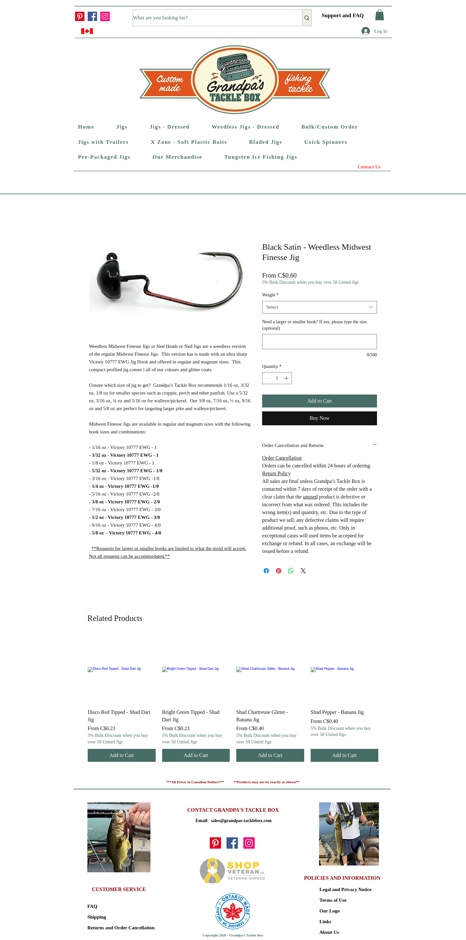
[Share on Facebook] (266, 571)
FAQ (92, 906)
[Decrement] (267, 378)
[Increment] (287, 378)
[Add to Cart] (122, 755)
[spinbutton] (277, 378)
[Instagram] (105, 16)
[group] (233, 699)
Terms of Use (333, 900)
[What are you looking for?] (210, 18)
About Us (329, 932)
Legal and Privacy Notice (342, 889)
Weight (270, 294)
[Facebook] (92, 16)
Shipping (96, 917)
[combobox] (319, 307)
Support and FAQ (343, 15)
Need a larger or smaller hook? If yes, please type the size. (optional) (315, 325)
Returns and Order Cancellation (110, 927)
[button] (379, 14)
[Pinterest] (79, 16)
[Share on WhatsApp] (291, 571)
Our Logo (329, 910)
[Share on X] (303, 571)
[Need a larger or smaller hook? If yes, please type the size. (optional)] (319, 341)
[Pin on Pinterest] (279, 571)
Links (325, 921)
